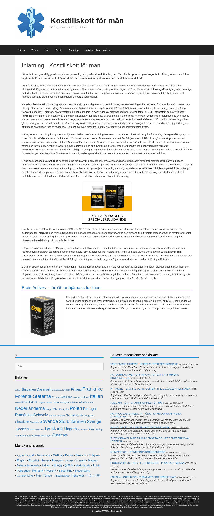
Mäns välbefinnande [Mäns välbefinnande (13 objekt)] (82, 402)
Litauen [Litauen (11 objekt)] (56, 402)
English (21, 460)
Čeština (58, 455)
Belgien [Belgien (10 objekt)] (18, 390)
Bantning (74, 50)
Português (23, 470)
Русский (50, 470)
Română (37, 470)
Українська (61, 475)
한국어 (69, 465)
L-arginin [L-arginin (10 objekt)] (41, 403)
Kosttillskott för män (87, 20)
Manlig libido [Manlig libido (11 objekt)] (65, 402)
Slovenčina (65, 470)
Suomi (45, 460)
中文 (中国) (93, 475)
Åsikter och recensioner (98, 50)
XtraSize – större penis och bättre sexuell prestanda (150, 388)
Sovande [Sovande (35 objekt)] (48, 421)
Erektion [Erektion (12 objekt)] (66, 390)
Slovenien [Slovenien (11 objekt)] (34, 422)
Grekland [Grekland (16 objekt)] (66, 397)
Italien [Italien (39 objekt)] (96, 396)
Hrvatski (80, 460)
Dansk (69, 455)
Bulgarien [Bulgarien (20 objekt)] (29, 389)
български (43, 455)
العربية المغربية (26, 455)
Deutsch (81, 455)
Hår (47, 50)
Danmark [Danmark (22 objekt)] (44, 389)
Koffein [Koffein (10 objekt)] (18, 403)
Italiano (46, 465)
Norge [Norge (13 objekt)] (49, 409)
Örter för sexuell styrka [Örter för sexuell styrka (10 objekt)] (42, 436)
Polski (96, 465)
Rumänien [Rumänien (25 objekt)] (24, 415)
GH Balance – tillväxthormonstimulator (139, 427)
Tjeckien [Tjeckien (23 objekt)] (22, 429)
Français (57, 460)
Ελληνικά (94, 455)
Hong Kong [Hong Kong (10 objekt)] (77, 397)
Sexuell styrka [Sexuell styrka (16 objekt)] (75, 415)
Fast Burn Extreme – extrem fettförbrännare (144, 364)
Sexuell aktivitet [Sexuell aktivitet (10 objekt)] (59, 416)
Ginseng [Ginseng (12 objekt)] (56, 397)
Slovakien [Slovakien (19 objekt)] (22, 422)
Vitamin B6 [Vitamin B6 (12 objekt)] (83, 429)
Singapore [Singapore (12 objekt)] (89, 415)
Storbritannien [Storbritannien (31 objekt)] (72, 421)
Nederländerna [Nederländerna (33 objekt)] (30, 408)
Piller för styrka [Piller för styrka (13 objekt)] (61, 409)
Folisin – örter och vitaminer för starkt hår (143, 477)
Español (34, 460)
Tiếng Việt (77, 475)
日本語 (58, 465)
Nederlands (83, 465)
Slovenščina (82, 470)
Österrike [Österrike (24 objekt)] (60, 435)
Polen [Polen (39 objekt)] (76, 408)
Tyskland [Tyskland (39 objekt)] (53, 428)
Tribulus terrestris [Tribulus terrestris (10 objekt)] (36, 430)
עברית (69, 460)
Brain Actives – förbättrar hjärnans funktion (61, 287)
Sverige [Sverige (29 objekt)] (94, 421)
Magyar (93, 460)
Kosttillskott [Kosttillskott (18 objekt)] (29, 402)
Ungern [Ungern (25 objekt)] (70, 429)
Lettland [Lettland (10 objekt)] (49, 403)
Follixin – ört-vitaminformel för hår (137, 402)
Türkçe (47, 475)
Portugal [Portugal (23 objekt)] (90, 409)
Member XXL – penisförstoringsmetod (138, 452)
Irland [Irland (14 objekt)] (86, 397)
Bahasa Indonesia (28, 465)
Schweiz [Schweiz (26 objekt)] (40, 415)
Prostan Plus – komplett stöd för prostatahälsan (147, 462)
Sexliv (58, 50)
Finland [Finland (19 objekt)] (76, 389)
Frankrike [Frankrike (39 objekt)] (92, 389)
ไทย (38, 475)
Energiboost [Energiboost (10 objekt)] (57, 390)
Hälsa (21, 50)
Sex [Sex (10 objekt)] (50, 416)
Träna (34, 50)
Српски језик (25, 475)
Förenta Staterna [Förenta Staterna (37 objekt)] (33, 396)
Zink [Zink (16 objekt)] (91, 429)
